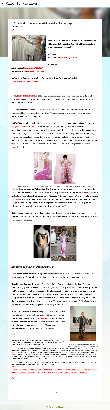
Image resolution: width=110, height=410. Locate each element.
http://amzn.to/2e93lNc (67, 58)
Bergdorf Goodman (19, 127)
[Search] (40, 3)
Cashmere (59, 369)
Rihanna (15, 199)
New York (31, 373)
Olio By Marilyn (21, 4)
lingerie (15, 373)
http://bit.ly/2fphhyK (35, 71)
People (67, 373)
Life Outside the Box (89, 369)
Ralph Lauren (42, 318)
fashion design (70, 369)
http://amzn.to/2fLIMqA (33, 68)
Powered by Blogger (55, 407)
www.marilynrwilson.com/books (25, 82)
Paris (43, 373)
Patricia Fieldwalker (27, 96)
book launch (48, 369)
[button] (12, 30)
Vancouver (16, 99)
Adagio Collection (19, 369)
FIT (86, 192)
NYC (32, 127)
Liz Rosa (23, 373)
